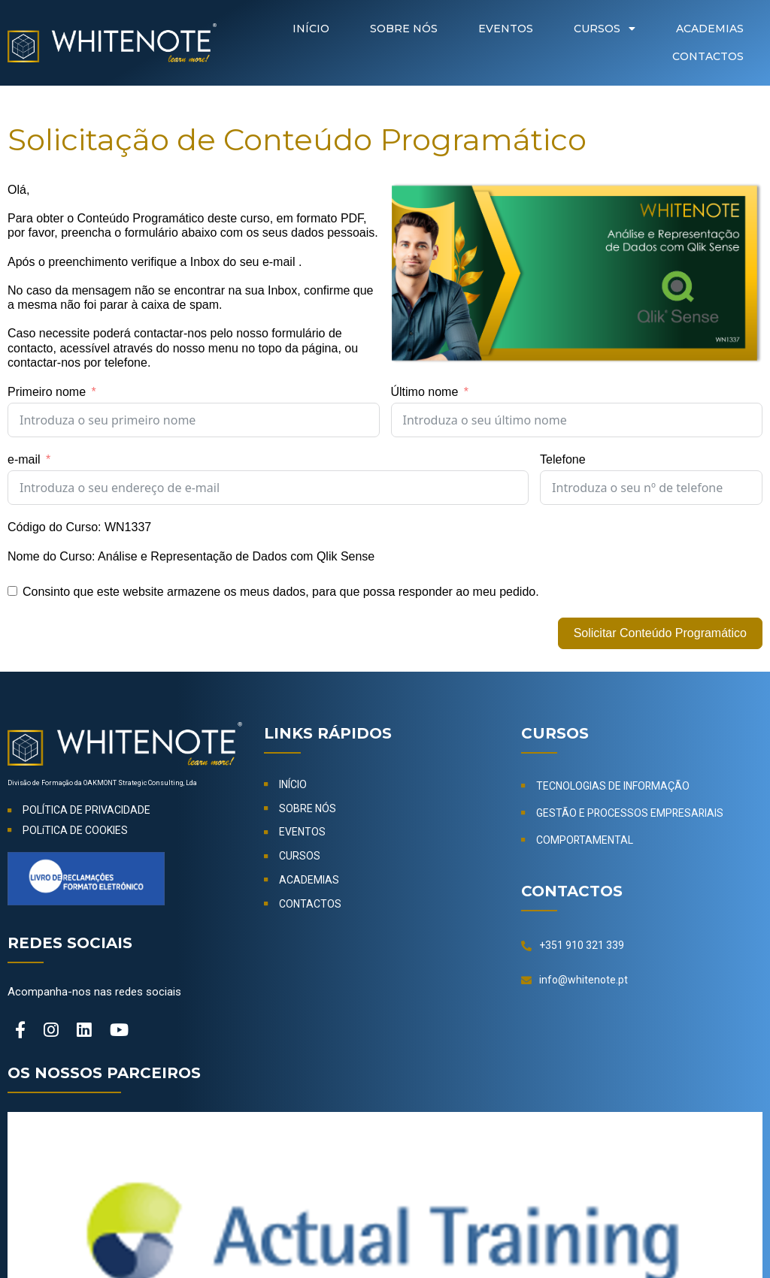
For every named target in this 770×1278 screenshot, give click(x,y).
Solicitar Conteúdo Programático (660, 633)
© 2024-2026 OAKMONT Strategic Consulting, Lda (385, 1234)
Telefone (563, 459)
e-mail (24, 459)
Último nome (425, 391)
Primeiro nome (47, 391)
